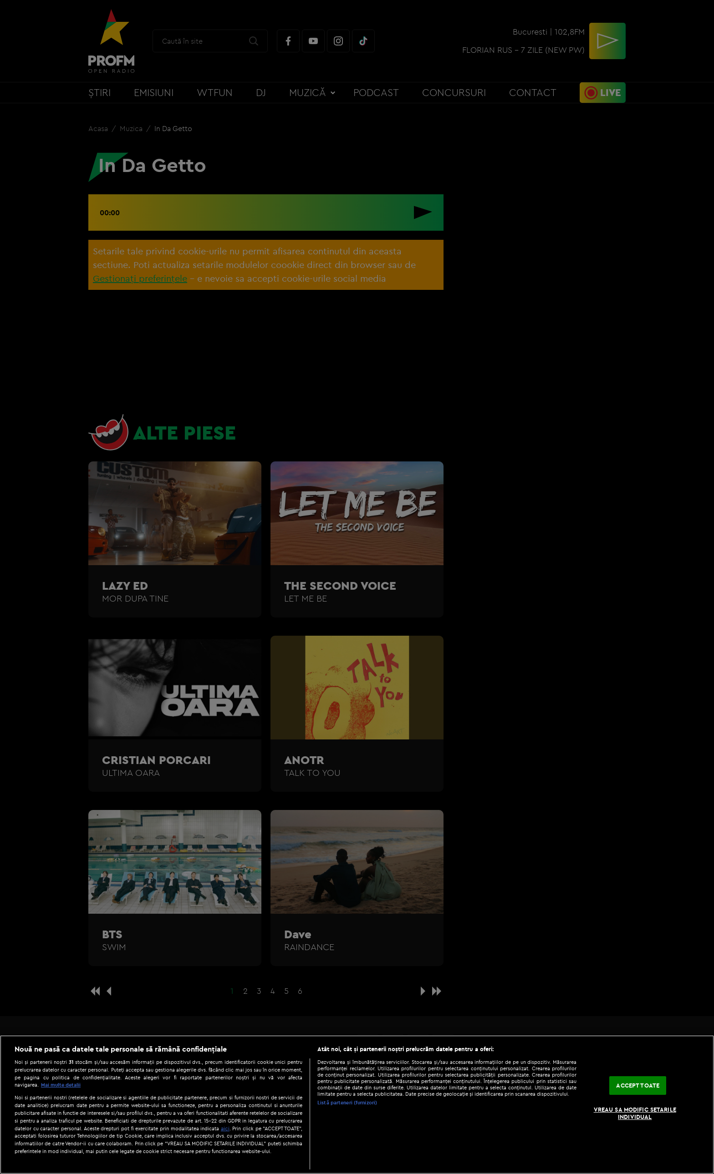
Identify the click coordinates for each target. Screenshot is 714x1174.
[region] (357, 1104)
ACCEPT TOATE (637, 1085)
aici (225, 1128)
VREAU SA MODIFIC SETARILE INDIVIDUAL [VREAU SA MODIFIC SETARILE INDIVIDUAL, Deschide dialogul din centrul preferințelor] (635, 1113)
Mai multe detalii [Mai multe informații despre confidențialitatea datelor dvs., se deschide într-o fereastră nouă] (61, 1085)
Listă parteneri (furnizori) (347, 1102)
